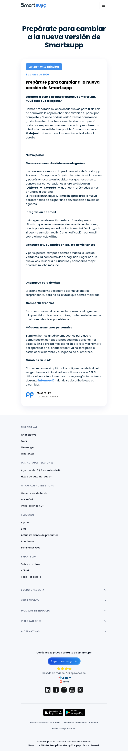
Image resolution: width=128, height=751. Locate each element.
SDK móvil (27, 499)
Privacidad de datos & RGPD (45, 722)
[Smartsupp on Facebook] (56, 690)
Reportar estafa (31, 577)
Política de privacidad (64, 728)
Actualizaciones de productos (39, 535)
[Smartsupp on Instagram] (64, 690)
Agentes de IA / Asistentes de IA (41, 470)
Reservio (95, 745)
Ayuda (25, 522)
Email (24, 441)
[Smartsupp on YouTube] (72, 690)
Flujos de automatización (36, 476)
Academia (27, 541)
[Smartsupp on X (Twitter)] (80, 690)
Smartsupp (64, 745)
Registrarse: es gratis (64, 661)
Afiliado (25, 570)
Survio (86, 745)
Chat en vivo (28, 434)
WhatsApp (27, 453)
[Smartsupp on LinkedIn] (47, 690)
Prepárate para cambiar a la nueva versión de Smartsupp (63, 85)
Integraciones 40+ (32, 506)
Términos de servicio (75, 722)
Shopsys (76, 745)
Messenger (28, 447)
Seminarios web (30, 547)
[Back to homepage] (33, 7)
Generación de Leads (34, 493)
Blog (24, 528)
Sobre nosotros (30, 564)
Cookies (93, 722)
